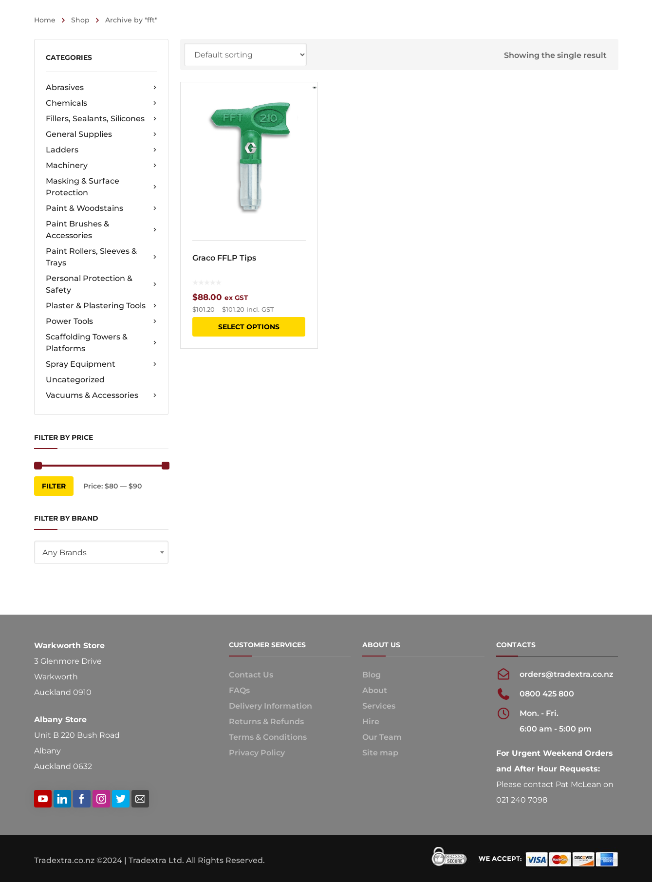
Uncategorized (75, 379)
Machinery (101, 165)
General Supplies (101, 134)
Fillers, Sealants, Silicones (101, 119)
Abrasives (101, 87)
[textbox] (101, 553)
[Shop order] (245, 54)
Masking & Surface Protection (101, 186)
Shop (80, 20)
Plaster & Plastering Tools (101, 306)
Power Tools (101, 321)
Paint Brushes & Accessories (101, 229)
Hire (370, 721)
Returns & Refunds (266, 721)
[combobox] (101, 552)
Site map (380, 752)
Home (45, 20)
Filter (54, 486)
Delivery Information (270, 706)
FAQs (239, 690)
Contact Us (251, 674)
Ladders (101, 150)
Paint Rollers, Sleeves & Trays (101, 256)
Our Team (382, 737)
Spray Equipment (101, 364)
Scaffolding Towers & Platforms (101, 342)
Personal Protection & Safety (101, 284)
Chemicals (101, 103)
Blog (371, 674)
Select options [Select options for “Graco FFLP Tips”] (248, 326)
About (374, 690)
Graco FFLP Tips (224, 258)
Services (378, 706)
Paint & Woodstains (101, 208)
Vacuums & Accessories (101, 395)
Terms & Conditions (268, 737)
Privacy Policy (257, 752)
